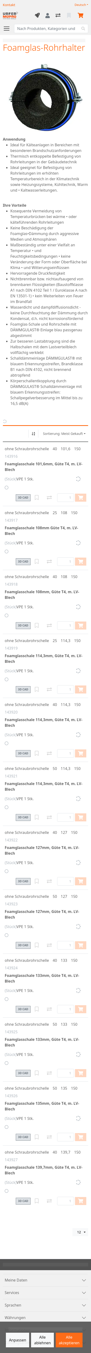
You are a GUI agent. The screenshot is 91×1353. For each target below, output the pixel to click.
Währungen (15, 1317)
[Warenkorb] (81, 16)
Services (12, 1292)
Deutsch (80, 5)
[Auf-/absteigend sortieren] (33, 434)
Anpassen (17, 1340)
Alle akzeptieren (69, 1340)
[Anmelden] (48, 15)
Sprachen (13, 1305)
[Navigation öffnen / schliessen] (8, 28)
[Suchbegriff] (46, 28)
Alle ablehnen (42, 1340)
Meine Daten (16, 1280)
